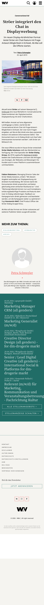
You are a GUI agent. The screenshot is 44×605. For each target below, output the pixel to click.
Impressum (7, 447)
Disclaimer (7, 450)
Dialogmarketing (11, 230)
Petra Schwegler (24, 52)
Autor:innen (7, 453)
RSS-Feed (6, 465)
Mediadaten (7, 468)
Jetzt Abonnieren (22, 486)
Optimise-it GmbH (30, 155)
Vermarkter (29, 230)
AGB (3, 462)
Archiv (6, 234)
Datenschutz (8, 456)
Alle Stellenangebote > (22, 406)
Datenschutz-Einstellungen (15, 459)
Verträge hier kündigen (13, 471)
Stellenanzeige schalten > (22, 413)
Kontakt (5, 444)
